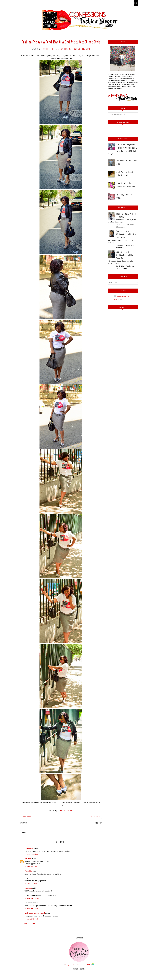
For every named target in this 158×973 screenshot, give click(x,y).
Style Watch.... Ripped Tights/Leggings (124, 173)
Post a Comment (29, 923)
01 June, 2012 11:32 (31, 854)
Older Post (98, 823)
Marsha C (28, 888)
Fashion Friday (63, 49)
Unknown (28, 858)
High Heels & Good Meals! (35, 913)
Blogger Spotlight (49, 49)
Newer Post (23, 823)
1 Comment (120, 227)
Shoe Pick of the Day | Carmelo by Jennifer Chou (125, 185)
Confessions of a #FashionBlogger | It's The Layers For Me (126, 234)
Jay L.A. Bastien (66, 810)
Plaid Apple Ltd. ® (85, 965)
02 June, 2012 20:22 (31, 867)
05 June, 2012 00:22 (32, 909)
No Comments (121, 268)
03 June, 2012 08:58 (32, 884)
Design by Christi (71, 965)
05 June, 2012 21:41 (31, 919)
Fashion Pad (29, 848)
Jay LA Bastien (74, 49)
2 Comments (120, 247)
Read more (129, 225)
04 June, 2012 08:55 (32, 898)
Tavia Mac (29, 871)
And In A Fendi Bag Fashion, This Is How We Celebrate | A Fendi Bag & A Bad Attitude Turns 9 (122, 149)
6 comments (26, 817)
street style (85, 49)
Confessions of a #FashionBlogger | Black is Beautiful (126, 255)
